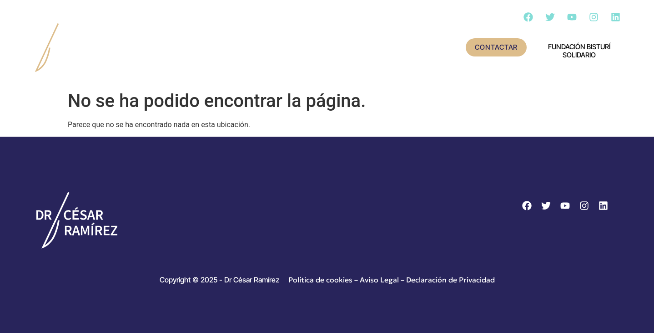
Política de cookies (320, 279)
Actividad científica (308, 47)
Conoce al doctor (209, 47)
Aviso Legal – (383, 279)
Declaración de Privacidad (450, 279)
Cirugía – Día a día (404, 47)
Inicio (141, 47)
